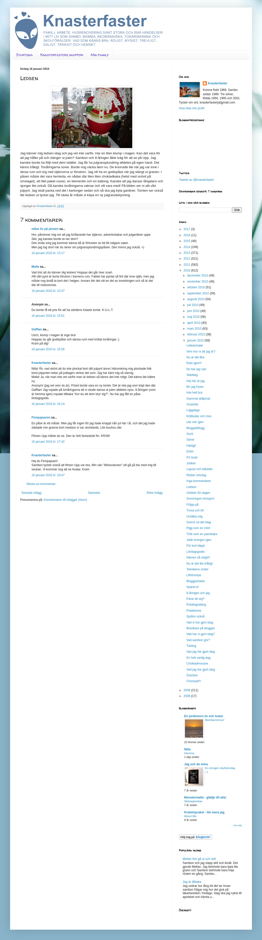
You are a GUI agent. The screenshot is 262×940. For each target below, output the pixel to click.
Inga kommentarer (198, 481)
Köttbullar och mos (198, 416)
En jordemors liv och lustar (203, 716)
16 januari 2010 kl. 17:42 (47, 441)
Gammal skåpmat (198, 398)
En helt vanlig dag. (198, 657)
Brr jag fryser (195, 387)
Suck (189, 434)
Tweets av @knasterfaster (196, 180)
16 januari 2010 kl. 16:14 (47, 404)
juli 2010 (193, 305)
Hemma (189, 753)
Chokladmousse (197, 663)
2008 (187, 696)
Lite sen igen (195, 422)
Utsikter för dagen (198, 493)
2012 (187, 258)
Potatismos (193, 610)
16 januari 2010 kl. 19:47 (47, 475)
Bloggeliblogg (195, 428)
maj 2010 (194, 317)
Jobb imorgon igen (198, 540)
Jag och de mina (196, 764)
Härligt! (191, 445)
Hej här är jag (195, 381)
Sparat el (192, 587)
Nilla (187, 749)
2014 (187, 247)
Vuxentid (192, 404)
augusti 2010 (196, 299)
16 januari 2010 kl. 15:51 (47, 316)
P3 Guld (191, 457)
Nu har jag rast (196, 369)
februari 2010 (196, 334)
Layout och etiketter (199, 469)
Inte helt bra (194, 392)
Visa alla (237, 825)
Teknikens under (197, 569)
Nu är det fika (195, 357)
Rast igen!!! (194, 363)
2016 (187, 235)
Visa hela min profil (191, 108)
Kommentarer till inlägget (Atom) (65, 500)
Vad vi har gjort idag (199, 622)
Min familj (100, 54)
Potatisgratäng (196, 604)
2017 (187, 229)
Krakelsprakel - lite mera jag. (204, 812)
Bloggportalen (195, 581)
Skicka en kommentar (40, 484)
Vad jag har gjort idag (200, 651)
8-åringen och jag (198, 593)
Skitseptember (193, 801)
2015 (187, 241)
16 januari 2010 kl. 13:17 (47, 253)
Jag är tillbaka (192, 882)
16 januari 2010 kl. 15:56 (47, 349)
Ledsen (191, 487)
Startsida (24, 54)
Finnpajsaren (40, 417)
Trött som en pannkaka (201, 534)
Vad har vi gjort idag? (200, 634)
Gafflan (36, 329)
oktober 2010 (196, 287)
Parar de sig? (195, 599)
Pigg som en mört (198, 528)
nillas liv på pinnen (44, 229)
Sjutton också (195, 616)
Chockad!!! (193, 681)
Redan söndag (196, 475)
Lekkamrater (194, 345)
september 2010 (198, 293)
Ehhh (189, 451)
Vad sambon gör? (198, 640)
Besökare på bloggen (200, 628)
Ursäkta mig (194, 516)
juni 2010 (193, 311)
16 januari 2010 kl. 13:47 (47, 291)
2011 (187, 264)
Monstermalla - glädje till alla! (205, 797)
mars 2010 (194, 328)
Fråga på (192, 504)
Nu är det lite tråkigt (199, 563)
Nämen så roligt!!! (198, 557)
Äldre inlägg (154, 493)
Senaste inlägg (31, 493)
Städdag (192, 375)
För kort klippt (195, 545)
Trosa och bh (195, 510)
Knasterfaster (41, 363)
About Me (190, 816)
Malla (35, 266)
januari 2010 (196, 340)
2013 (187, 253)
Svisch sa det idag (198, 522)
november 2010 (198, 281)
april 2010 (194, 323)
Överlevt (192, 675)
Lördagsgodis (195, 551)
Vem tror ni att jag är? (200, 351)
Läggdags (193, 410)
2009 (187, 690)
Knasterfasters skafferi (61, 54)
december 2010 (198, 275)
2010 (187, 270)
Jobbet (190, 463)
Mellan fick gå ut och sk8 (199, 859)
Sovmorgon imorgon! (200, 498)
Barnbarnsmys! (214, 719)
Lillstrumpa (193, 575)
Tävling (191, 646)
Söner (190, 439)
